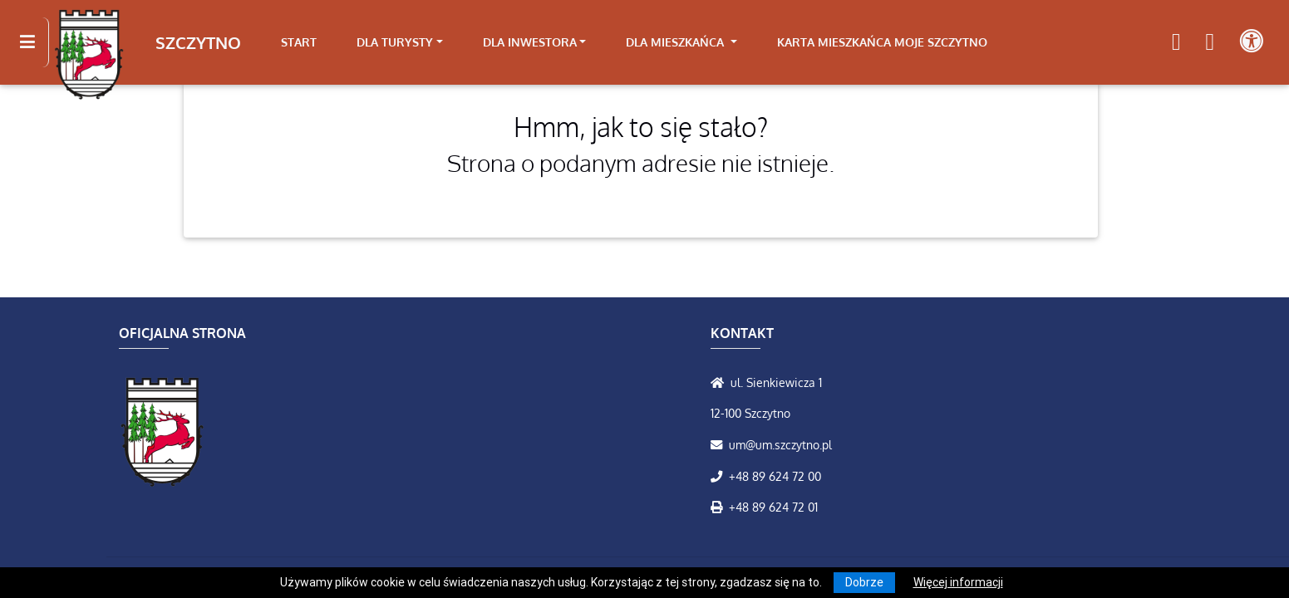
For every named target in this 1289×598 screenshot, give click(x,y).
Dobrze (864, 582)
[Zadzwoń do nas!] (720, 475)
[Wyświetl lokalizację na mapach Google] (721, 382)
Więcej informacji (958, 582)
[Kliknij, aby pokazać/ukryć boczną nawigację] (34, 42)
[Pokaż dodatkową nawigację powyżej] (1251, 42)
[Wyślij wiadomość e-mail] (720, 444)
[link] (399, 42)
